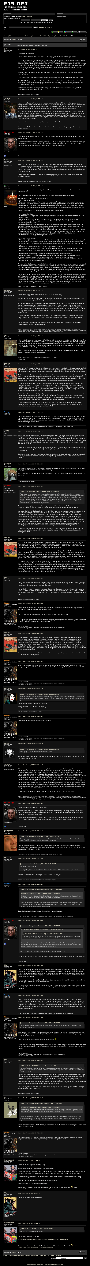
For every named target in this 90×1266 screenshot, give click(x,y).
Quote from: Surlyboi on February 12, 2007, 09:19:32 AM (39, 491)
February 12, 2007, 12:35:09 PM (30, 412)
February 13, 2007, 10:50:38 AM (30, 831)
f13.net (6, 36)
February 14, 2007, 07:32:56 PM (30, 1133)
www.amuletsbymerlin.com (46, 1189)
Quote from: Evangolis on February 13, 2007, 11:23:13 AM (40, 926)
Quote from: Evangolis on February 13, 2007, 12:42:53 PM (40, 1023)
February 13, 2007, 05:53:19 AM (30, 743)
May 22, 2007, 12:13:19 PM (29, 1160)
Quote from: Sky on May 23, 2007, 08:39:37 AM (36, 1228)
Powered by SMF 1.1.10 (33, 1264)
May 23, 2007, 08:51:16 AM (29, 1223)
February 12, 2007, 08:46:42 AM (30, 160)
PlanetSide (43, 36)
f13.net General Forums (16, 36)
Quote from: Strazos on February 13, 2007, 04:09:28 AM (39, 749)
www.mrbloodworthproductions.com (28, 1189)
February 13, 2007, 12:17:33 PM (30, 965)
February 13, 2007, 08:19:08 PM (30, 1060)
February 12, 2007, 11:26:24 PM (30, 603)
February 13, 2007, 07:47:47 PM (30, 1017)
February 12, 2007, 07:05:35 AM (30, 99)
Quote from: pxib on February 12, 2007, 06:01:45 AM (38, 864)
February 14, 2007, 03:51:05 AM (30, 1098)
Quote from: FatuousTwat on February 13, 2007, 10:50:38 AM (41, 889)
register (29, 16)
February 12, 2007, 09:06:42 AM (30, 186)
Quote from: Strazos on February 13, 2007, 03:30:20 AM (39, 694)
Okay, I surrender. (57, 36)
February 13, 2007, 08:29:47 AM (30, 803)
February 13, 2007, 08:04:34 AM (30, 764)
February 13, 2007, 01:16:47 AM (30, 633)
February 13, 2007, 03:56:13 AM (30, 688)
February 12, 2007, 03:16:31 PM (30, 464)
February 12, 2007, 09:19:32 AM (30, 290)
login (23, 16)
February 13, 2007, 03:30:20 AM (30, 661)
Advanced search (45, 27)
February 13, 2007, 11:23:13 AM (30, 884)
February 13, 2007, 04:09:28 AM (30, 716)
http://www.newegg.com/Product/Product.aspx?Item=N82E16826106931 (43, 1239)
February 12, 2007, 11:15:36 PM (30, 578)
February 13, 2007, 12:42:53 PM (30, 995)
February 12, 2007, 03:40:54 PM (30, 486)
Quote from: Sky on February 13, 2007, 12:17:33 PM (38, 1065)
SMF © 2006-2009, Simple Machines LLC (52, 1264)
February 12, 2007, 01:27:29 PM (30, 431)
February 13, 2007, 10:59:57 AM (30, 858)
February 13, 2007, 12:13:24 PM (30, 920)
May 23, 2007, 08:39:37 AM (29, 1193)
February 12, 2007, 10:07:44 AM (30, 336)
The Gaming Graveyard (31, 36)
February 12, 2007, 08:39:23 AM (30, 132)
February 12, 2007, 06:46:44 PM (30, 538)
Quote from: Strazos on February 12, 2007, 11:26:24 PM (39, 836)
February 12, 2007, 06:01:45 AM (27, 49)
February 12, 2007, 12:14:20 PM (30, 364)
